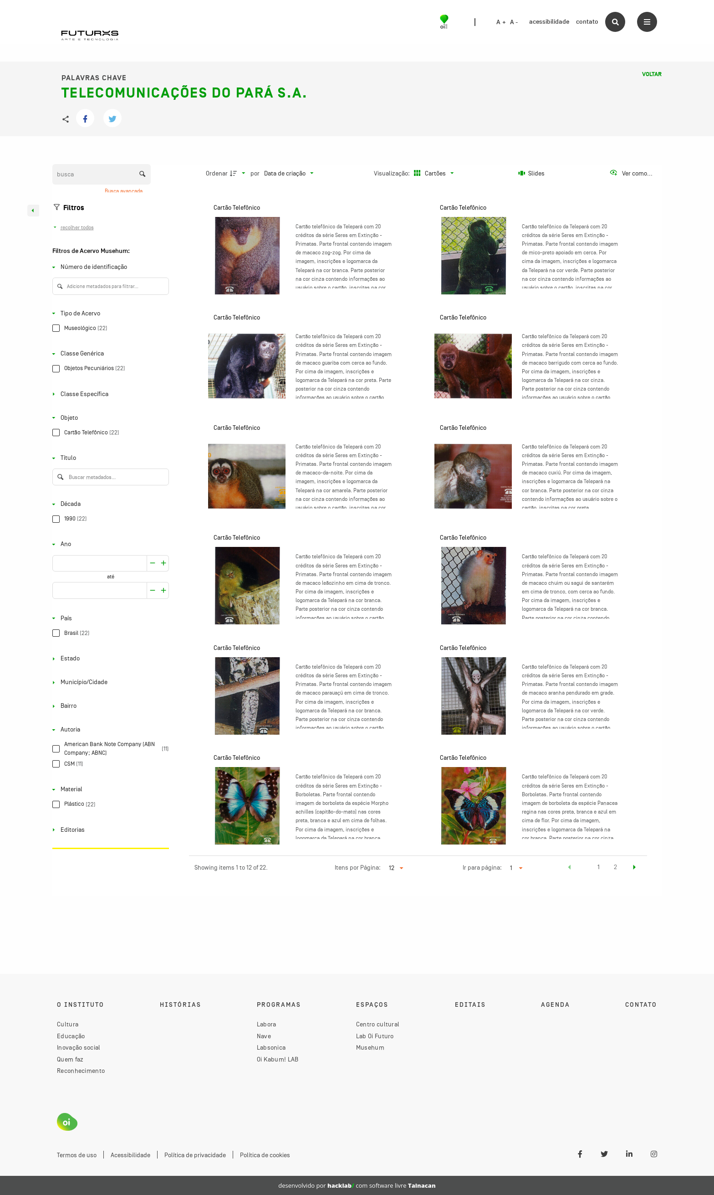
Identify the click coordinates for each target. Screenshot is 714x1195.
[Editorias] (109, 829)
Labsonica (271, 1047)
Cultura (67, 1024)
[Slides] (532, 173)
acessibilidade (549, 22)
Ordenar (217, 173)
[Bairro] (109, 706)
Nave (264, 1036)
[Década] (109, 504)
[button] (570, 868)
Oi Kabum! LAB (278, 1059)
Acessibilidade (130, 1155)
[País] (109, 618)
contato (587, 22)
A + (501, 22)
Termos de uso (77, 1155)
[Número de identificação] (109, 267)
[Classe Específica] (109, 394)
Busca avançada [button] (124, 191)
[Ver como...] (631, 173)
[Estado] (109, 659)
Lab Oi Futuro (375, 1036)
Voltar (652, 74)
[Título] (109, 458)
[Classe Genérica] (109, 354)
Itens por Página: (358, 867)
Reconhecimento (81, 1070)
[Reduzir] (163, 563)
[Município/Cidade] (109, 682)
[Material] (109, 789)
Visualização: (392, 173)
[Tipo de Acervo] (109, 313)
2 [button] (615, 866)
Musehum (370, 1047)
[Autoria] (109, 730)
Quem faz (70, 1059)
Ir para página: (482, 867)
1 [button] (598, 866)
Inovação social (79, 1047)
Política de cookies (265, 1155)
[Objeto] (109, 417)
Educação (71, 1036)
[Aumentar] (152, 563)
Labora (266, 1024)
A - (514, 22)
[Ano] (109, 544)
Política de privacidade (195, 1155)
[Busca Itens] (101, 174)
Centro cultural (378, 1024)
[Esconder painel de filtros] (33, 210)
